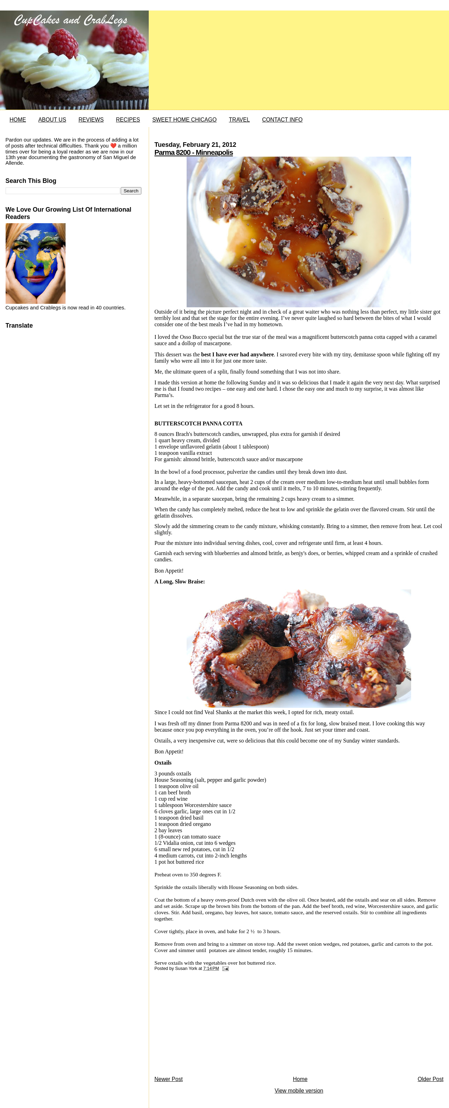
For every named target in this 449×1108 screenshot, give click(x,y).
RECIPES (128, 120)
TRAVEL (239, 120)
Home (300, 1079)
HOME (17, 120)
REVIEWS (91, 120)
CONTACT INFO (282, 120)
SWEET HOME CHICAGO (184, 120)
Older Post (431, 1079)
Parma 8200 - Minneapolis (193, 152)
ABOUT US (52, 120)
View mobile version (299, 1091)
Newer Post (168, 1079)
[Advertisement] (207, 1025)
